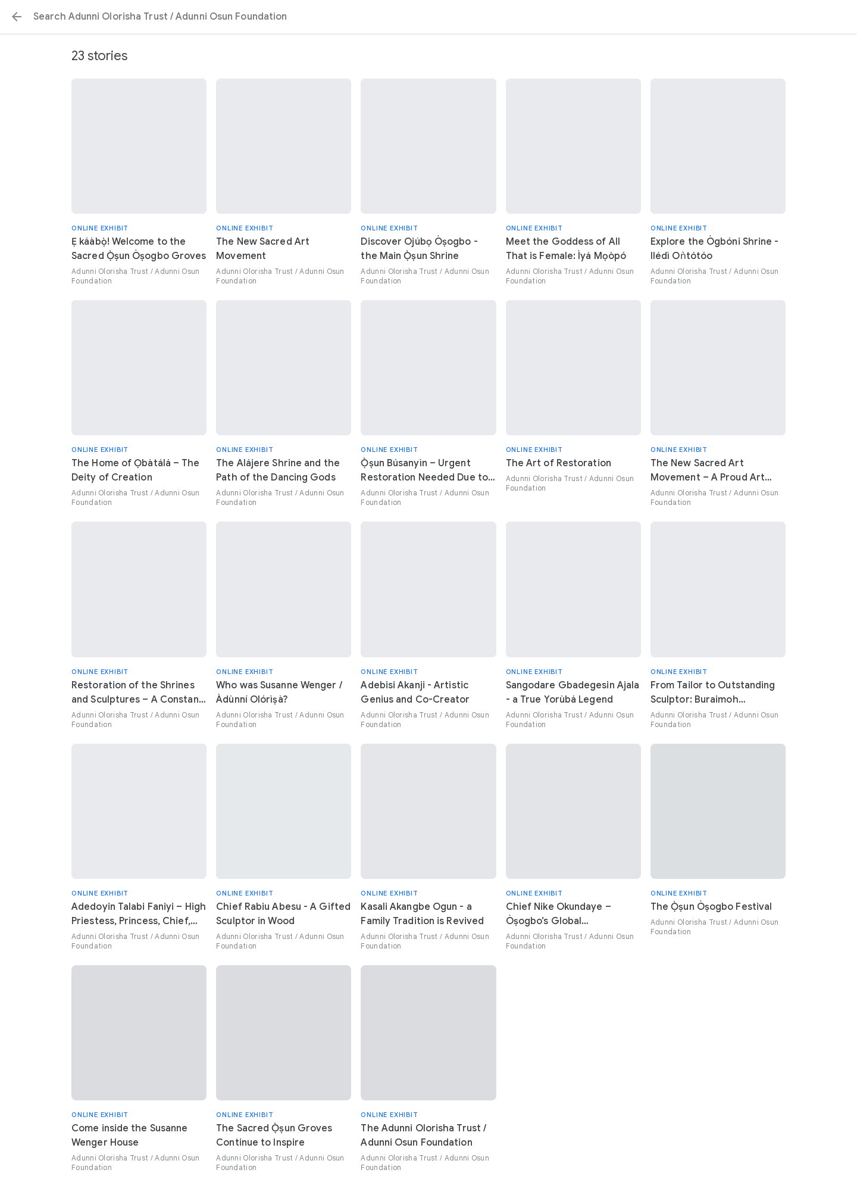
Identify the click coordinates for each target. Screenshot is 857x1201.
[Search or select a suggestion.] (428, 16)
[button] (16, 16)
